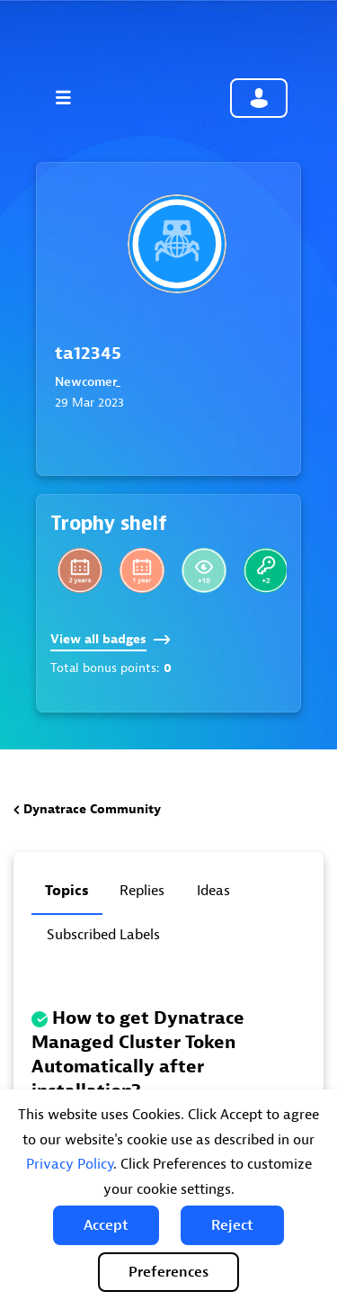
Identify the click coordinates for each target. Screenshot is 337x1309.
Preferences (168, 1272)
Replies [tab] (142, 891)
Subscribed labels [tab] (103, 935)
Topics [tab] (67, 891)
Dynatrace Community (92, 809)
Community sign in (259, 98)
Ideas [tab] (213, 891)
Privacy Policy (69, 1164)
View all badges (110, 639)
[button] (106, 1225)
